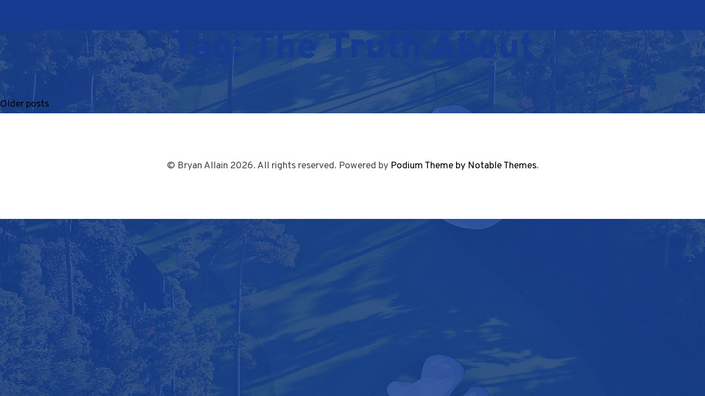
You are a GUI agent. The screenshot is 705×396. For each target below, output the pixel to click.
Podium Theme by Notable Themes (463, 166)
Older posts (24, 104)
